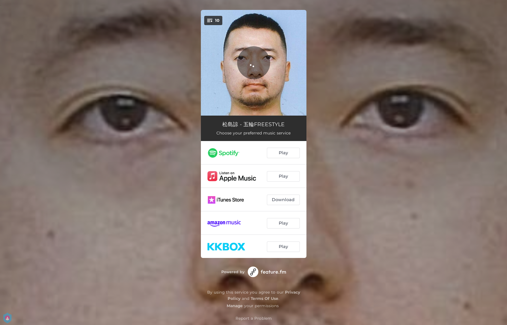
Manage (235, 305)
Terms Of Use (264, 298)
